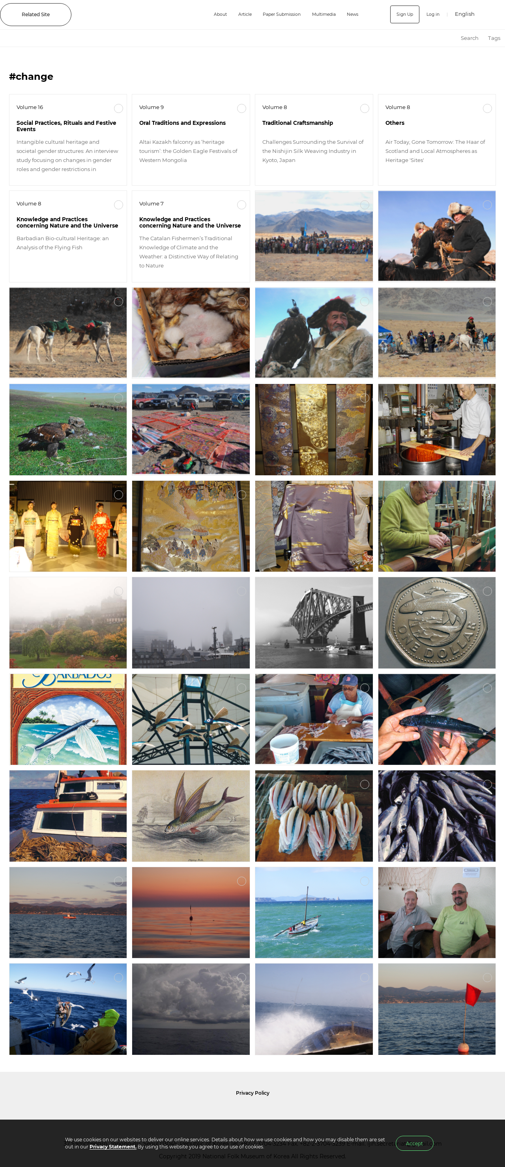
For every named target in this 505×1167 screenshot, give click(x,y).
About (209, 14)
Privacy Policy (252, 1093)
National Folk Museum (185, 1112)
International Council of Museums (269, 1112)
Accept (414, 1143)
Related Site (36, 14)
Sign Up (402, 14)
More (118, 108)
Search (470, 38)
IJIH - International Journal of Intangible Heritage (136, 15)
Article (235, 14)
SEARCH (493, 14)
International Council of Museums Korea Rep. (338, 1112)
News (353, 14)
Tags (494, 38)
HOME (448, 38)
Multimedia (322, 14)
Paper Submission (275, 14)
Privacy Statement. (113, 1147)
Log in (432, 14)
